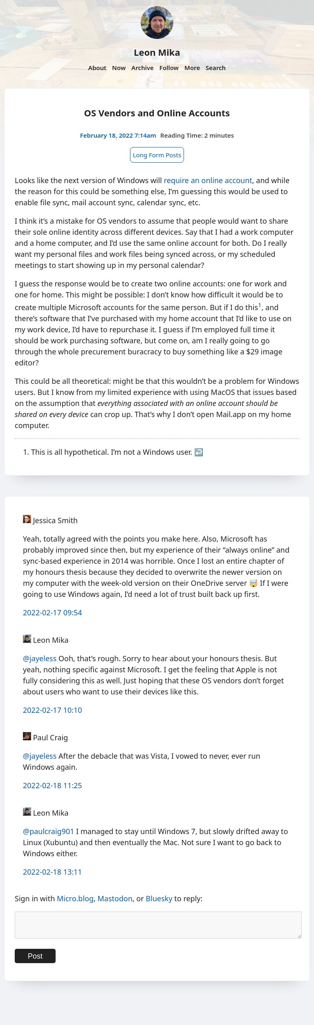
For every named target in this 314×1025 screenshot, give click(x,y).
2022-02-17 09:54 (52, 612)
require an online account (208, 180)
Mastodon (115, 898)
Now (119, 67)
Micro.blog (75, 898)
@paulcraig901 (48, 831)
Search (216, 67)
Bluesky (159, 898)
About (97, 67)
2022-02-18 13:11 (52, 872)
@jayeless (39, 658)
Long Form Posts (157, 155)
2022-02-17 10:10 (52, 710)
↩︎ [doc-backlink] (198, 452)
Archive (142, 67)
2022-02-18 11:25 (52, 785)
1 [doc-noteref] (260, 305)
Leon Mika (157, 52)
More (192, 67)
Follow (169, 67)
